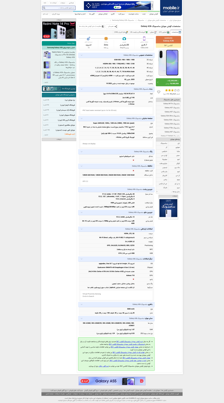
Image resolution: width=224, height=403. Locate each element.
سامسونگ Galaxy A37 (172, 108)
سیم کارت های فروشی (76, 390)
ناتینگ (165, 188)
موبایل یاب (156, 390)
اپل (179, 143)
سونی (178, 155)
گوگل (178, 163)
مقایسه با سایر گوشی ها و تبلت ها (90, 26)
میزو (178, 188)
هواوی (178, 147)
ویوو (178, 179)
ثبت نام (45, 14)
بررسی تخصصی (117, 390)
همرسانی (111, 26)
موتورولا (164, 159)
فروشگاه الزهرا (70, 105)
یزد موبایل (71, 100)
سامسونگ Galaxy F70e (172, 128)
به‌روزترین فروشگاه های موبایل (65, 95)
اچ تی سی (164, 155)
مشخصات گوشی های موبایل (157, 20)
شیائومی (164, 151)
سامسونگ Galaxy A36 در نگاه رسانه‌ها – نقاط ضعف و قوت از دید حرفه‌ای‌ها (64, 65)
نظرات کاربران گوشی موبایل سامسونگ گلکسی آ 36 (129, 352)
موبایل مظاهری (70, 125)
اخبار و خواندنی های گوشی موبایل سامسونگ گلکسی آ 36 (128, 361)
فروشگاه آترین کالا (69, 120)
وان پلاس (164, 171)
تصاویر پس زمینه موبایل (110, 394)
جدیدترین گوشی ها (167, 390)
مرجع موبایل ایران (175, 20)
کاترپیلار (164, 175)
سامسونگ (141, 20)
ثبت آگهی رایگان (104, 366)
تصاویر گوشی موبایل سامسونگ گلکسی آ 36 (136, 358)
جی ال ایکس (163, 184)
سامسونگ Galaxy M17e (171, 104)
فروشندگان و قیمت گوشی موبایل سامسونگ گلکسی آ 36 (127, 344)
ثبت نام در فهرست (144, 394)
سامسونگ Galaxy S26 (172, 124)
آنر (166, 147)
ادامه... (45, 82)
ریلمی (165, 179)
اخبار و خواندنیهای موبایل (128, 394)
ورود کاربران (56, 14)
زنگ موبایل (98, 394)
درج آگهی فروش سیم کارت (58, 390)
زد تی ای (177, 184)
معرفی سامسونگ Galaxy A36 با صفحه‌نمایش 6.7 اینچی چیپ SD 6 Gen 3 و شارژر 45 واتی (64, 75)
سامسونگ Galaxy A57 (172, 112)
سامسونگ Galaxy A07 (172, 132)
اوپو (178, 171)
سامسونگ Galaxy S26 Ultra (170, 116)
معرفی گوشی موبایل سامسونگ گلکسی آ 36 (124, 347)
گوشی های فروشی (106, 390)
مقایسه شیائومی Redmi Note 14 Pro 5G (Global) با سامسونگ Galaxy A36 (63, 55)
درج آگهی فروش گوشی (91, 390)
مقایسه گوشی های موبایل (143, 390)
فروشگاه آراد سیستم (68, 110)
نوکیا (178, 151)
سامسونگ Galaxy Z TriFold (170, 136)
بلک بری (177, 167)
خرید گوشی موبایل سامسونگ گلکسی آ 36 (129, 341)
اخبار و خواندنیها (80, 14)
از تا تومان (172, 82)
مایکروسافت (163, 163)
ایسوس (164, 167)
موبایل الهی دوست (68, 130)
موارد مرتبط (71, 43)
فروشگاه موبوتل (69, 115)
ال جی (178, 175)
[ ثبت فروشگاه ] (70, 134)
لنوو (178, 159)
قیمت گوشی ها (129, 390)
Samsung (168, 38)
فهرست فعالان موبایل (172, 394)
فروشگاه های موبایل (157, 394)
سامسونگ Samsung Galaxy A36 (123, 20)
